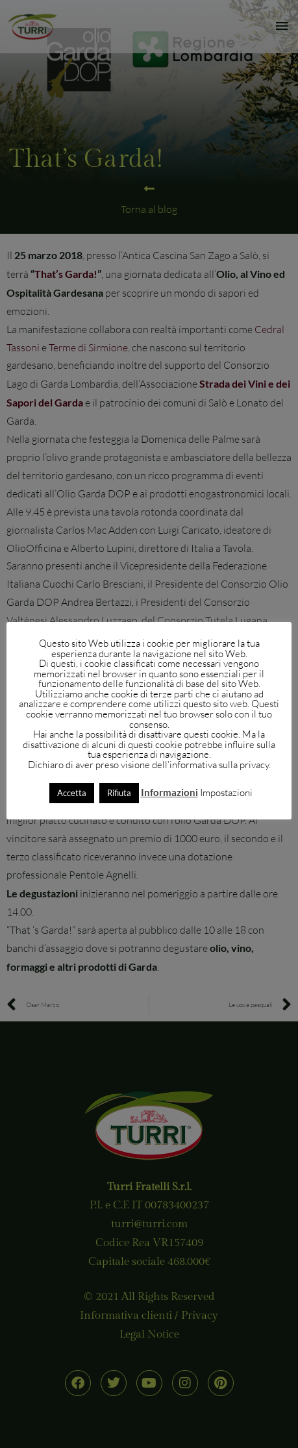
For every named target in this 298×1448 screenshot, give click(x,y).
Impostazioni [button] (226, 792)
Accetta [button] (71, 793)
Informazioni (169, 792)
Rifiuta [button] (119, 793)
